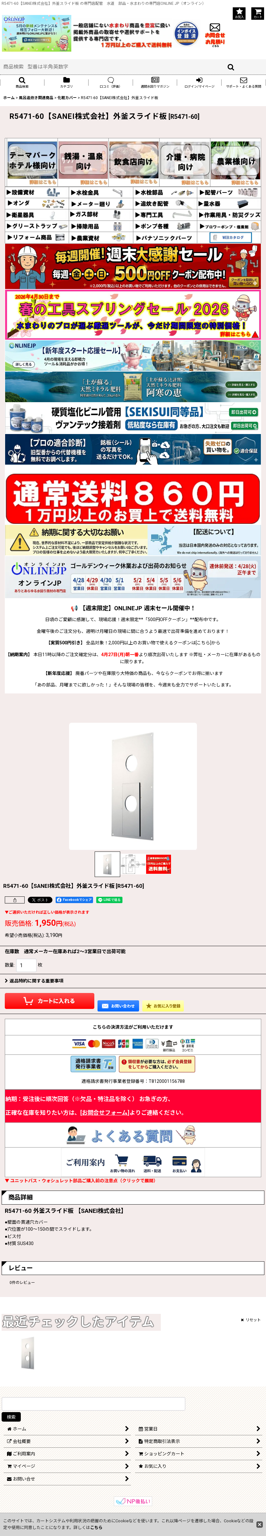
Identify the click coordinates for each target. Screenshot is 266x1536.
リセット (251, 1320)
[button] (22, 82)
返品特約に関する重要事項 (34, 980)
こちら (96, 1527)
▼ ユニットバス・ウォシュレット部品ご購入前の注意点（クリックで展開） (81, 1180)
